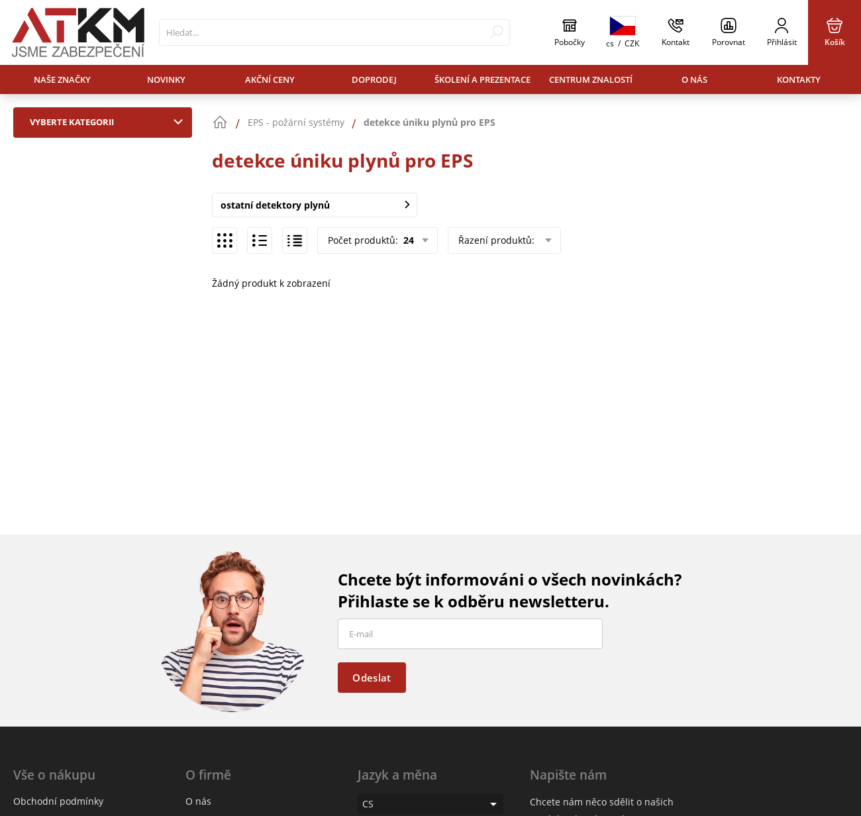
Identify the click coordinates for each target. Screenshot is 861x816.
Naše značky (62, 79)
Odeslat (371, 677)
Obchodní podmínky (58, 801)
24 (407, 240)
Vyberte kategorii (109, 121)
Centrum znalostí (591, 79)
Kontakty (799, 79)
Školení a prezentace (482, 79)
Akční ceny (270, 79)
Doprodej (374, 79)
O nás (694, 79)
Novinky (166, 79)
